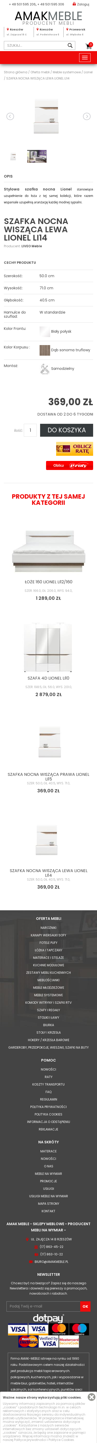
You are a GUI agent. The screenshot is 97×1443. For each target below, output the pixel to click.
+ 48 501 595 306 (50, 4)
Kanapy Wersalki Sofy (48, 935)
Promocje (48, 1181)
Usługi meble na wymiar (48, 1196)
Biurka (48, 1025)
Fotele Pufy (48, 942)
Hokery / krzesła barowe (48, 1040)
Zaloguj (81, 4)
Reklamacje (48, 1129)
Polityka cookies (48, 1114)
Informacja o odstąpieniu (48, 1122)
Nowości (48, 1069)
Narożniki (48, 928)
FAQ (48, 1092)
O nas (48, 1166)
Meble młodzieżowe (48, 987)
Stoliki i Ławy (48, 1017)
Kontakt (48, 1211)
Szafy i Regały (48, 1010)
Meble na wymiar (48, 1173)
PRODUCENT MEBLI (48, 17)
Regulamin (48, 1099)
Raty (49, 1077)
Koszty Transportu (48, 1084)
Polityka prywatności (48, 1107)
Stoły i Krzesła (48, 1032)
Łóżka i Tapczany (48, 950)
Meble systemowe (48, 995)
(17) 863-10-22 (51, 1254)
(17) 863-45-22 (51, 1247)
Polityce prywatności (30, 1440)
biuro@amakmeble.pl (51, 1261)
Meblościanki (48, 980)
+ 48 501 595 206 (22, 4)
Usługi (48, 1188)
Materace (48, 1151)
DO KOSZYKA (67, 430)
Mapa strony (48, 1203)
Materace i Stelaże (48, 957)
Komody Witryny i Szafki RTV (48, 1002)
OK (85, 1306)
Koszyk (90, 44)
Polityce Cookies (61, 1440)
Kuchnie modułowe (48, 965)
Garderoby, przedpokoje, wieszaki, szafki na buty (48, 1047)
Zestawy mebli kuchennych (48, 972)
